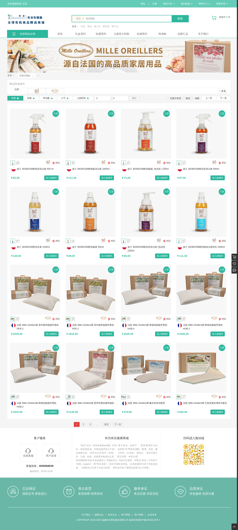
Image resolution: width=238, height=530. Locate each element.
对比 (56, 162)
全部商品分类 (27, 33)
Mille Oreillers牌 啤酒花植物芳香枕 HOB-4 (147, 327)
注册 (154, 3)
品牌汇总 (183, 33)
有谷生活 (112, 514)
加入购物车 (51, 178)
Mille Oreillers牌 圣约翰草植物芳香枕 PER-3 (38, 327)
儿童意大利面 (121, 33)
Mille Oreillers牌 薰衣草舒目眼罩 (149, 403)
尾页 (106, 424)
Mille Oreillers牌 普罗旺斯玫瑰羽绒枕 (96, 403)
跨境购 (162, 33)
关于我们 (203, 33)
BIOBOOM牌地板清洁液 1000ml (94, 169)
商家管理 (222, 3)
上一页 (208, 98)
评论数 (48, 98)
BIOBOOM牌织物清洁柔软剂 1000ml (206, 247)
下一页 (223, 98)
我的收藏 (186, 3)
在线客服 (28, 452)
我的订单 (169, 3)
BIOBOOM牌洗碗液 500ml (91, 247)
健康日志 (99, 514)
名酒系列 (142, 33)
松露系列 (101, 33)
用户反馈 (51, 452)
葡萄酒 (106, 26)
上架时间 (83, 98)
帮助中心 (204, 3)
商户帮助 (125, 514)
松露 (83, 26)
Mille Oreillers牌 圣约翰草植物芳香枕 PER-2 (93, 327)
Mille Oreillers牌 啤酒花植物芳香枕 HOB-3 (203, 327)
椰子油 (115, 26)
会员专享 (152, 514)
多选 (222, 91)
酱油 (89, 26)
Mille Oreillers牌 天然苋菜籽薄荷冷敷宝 (207, 403)
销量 (15, 98)
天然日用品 (24, 75)
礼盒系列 (80, 33)
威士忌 (97, 26)
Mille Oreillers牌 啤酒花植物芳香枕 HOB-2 (36, 405)
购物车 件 (221, 18)
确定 (134, 98)
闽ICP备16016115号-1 (149, 520)
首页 (60, 33)
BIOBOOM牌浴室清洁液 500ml (203, 169)
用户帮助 (138, 514)
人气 (65, 98)
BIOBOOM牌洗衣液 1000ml (36, 247)
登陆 (143, 3)
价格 (31, 98)
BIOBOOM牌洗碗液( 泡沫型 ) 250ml (151, 169)
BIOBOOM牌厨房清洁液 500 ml (38, 169)
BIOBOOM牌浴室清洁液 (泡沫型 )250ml (146, 249)
